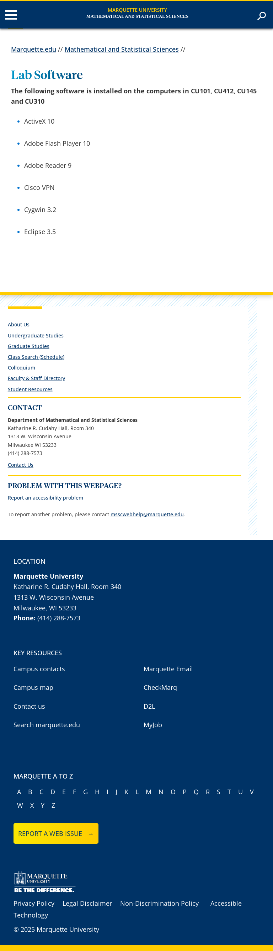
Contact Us (20, 464)
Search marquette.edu (47, 724)
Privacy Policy (34, 903)
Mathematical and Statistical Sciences (137, 16)
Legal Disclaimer (87, 903)
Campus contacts (39, 669)
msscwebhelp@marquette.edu (147, 514)
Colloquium (21, 367)
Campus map (33, 687)
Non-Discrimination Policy (159, 903)
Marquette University (137, 9)
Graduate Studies (28, 346)
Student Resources (30, 389)
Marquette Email (168, 669)
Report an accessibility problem (45, 497)
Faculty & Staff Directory (36, 378)
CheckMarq (160, 687)
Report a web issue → (56, 833)
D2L (149, 706)
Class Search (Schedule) (36, 356)
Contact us (29, 706)
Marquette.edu (33, 49)
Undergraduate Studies (36, 335)
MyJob (153, 724)
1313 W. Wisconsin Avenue (54, 597)
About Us (19, 324)
